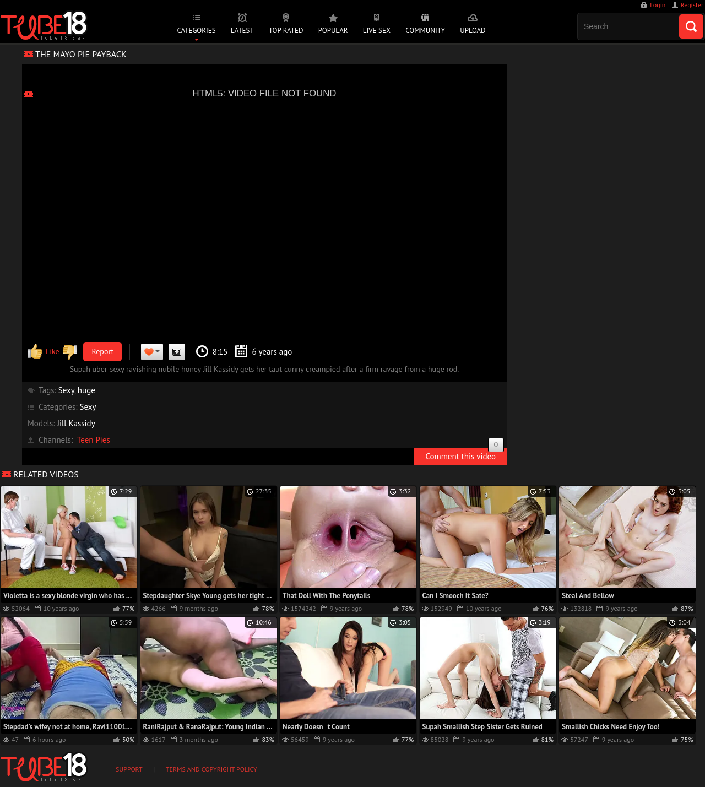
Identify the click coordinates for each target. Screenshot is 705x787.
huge (86, 390)
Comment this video (464, 455)
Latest (242, 30)
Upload (472, 30)
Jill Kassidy (76, 423)
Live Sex (377, 30)
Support (129, 769)
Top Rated (286, 30)
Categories (196, 30)
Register (692, 5)
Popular (333, 30)
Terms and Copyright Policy (211, 769)
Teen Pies (93, 440)
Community (425, 30)
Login (657, 5)
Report (103, 351)
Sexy (66, 390)
